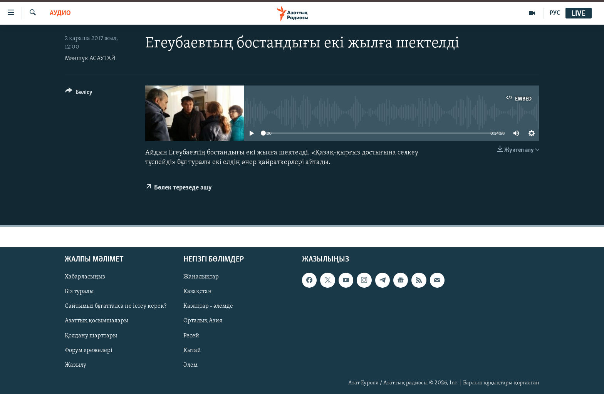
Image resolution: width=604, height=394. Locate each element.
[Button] (78, 93)
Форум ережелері (88, 350)
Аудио (60, 13)
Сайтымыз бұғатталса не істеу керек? (115, 306)
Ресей (191, 336)
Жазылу (75, 365)
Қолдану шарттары (91, 336)
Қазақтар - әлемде (208, 306)
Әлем (190, 365)
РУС (555, 13)
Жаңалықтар (201, 277)
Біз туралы (79, 292)
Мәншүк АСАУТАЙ (90, 58)
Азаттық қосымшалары (96, 321)
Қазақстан (197, 292)
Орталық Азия (202, 321)
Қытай (192, 350)
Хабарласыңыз (85, 277)
